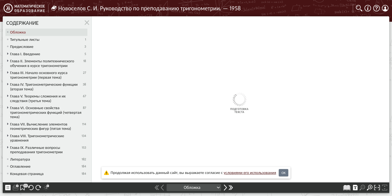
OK (283, 173)
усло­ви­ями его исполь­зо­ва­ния (250, 172)
